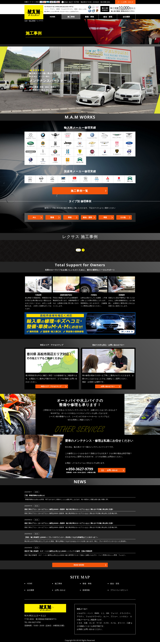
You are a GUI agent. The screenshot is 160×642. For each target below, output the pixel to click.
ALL (34, 217)
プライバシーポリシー (119, 590)
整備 (52, 217)
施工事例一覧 (79, 191)
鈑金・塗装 (107, 16)
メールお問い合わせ (125, 2)
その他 (123, 217)
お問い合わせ (112, 470)
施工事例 (71, 16)
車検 (70, 217)
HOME (52, 16)
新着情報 (86, 590)
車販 (105, 217)
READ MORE (79, 565)
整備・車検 (89, 16)
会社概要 (126, 16)
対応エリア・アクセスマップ (51, 386)
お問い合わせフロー (108, 386)
